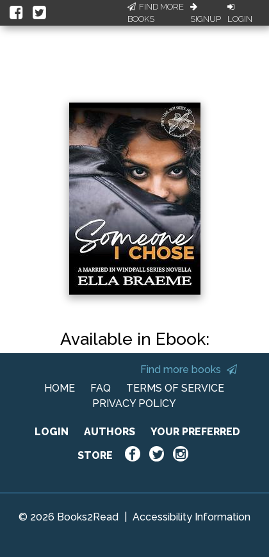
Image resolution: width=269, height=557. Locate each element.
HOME (59, 388)
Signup (205, 13)
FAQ (100, 388)
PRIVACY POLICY (134, 403)
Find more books (188, 369)
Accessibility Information (191, 517)
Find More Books (155, 13)
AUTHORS (109, 432)
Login (239, 13)
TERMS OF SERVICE (175, 388)
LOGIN (52, 432)
